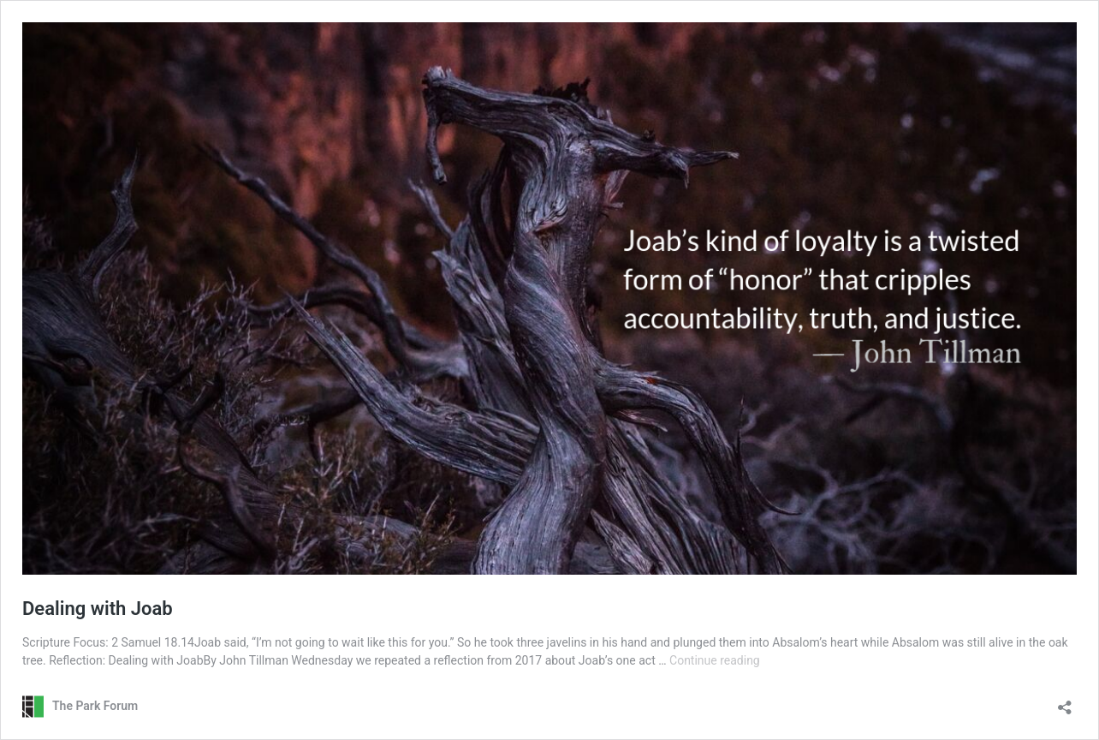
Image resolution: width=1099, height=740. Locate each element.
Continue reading (714, 660)
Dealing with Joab (97, 608)
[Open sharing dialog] (1065, 702)
